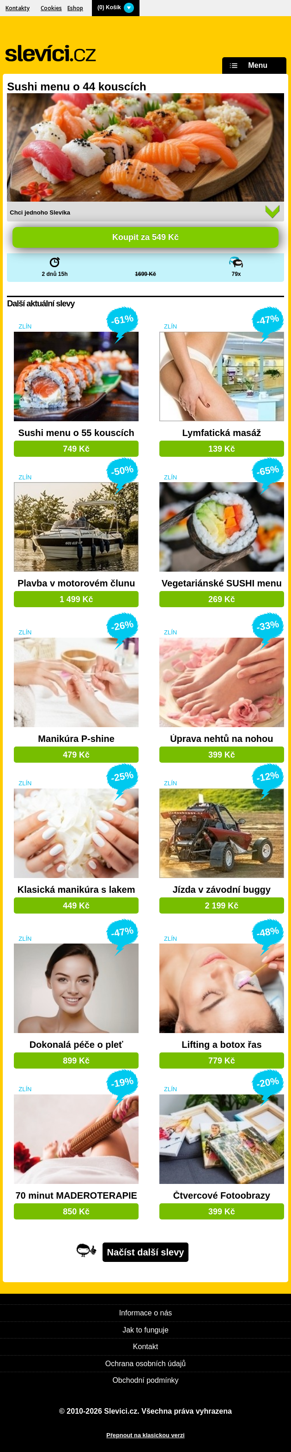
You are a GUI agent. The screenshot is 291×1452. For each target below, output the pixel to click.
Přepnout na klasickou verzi (145, 1435)
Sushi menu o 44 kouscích (76, 86)
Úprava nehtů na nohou (221, 739)
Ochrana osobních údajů (145, 1364)
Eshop (75, 8)
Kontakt (145, 1346)
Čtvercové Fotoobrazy (221, 1196)
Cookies (51, 8)
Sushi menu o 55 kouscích (76, 433)
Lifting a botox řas (221, 1045)
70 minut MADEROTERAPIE (76, 1196)
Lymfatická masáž (221, 433)
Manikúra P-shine (76, 739)
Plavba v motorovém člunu (76, 583)
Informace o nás (145, 1313)
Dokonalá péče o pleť (76, 1045)
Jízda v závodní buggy (222, 890)
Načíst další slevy (145, 1252)
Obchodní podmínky (145, 1380)
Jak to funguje (145, 1330)
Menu (247, 66)
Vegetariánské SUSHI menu (222, 583)
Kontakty (18, 8)
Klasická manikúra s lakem (76, 890)
